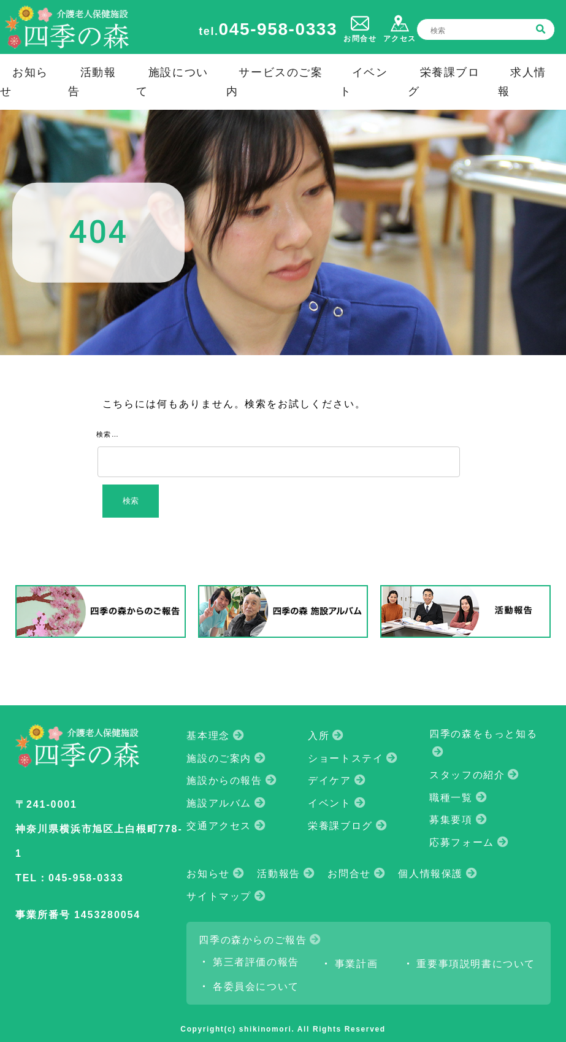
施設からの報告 (224, 780)
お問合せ (348, 873)
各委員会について (256, 986)
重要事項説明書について (475, 964)
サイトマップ (218, 896)
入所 (318, 735)
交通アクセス (218, 826)
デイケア (329, 780)
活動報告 (278, 873)
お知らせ (207, 873)
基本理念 (207, 735)
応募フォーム (461, 842)
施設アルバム (218, 803)
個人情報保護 (430, 873)
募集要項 (450, 820)
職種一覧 (450, 797)
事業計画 (356, 964)
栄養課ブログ (340, 826)
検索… (108, 434)
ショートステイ (345, 758)
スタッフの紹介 (467, 775)
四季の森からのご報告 (253, 940)
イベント (329, 803)
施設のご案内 (218, 758)
